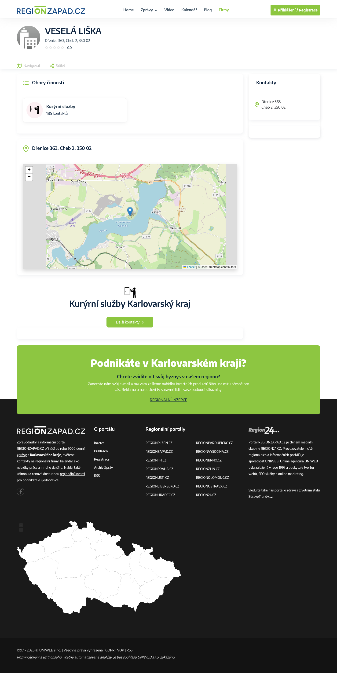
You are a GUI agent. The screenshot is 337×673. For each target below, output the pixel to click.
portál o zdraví (285, 490)
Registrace (308, 10)
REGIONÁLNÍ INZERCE (168, 400)
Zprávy (149, 9)
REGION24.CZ (206, 495)
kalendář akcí (70, 461)
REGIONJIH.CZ (156, 460)
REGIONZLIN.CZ (208, 469)
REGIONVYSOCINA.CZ (212, 452)
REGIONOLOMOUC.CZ (212, 478)
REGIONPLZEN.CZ (159, 443)
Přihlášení (101, 451)
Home (128, 9)
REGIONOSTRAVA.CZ (211, 486)
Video (169, 9)
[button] (130, 211)
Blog (208, 9)
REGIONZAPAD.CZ (159, 452)
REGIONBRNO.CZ (209, 460)
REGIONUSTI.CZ (157, 478)
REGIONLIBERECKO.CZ (162, 486)
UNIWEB (271, 461)
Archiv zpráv (103, 467)
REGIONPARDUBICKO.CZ (214, 443)
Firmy (224, 9)
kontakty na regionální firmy (38, 461)
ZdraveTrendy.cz (261, 496)
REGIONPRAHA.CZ (159, 469)
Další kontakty (130, 322)
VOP (120, 650)
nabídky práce (27, 467)
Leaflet (189, 267)
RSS (97, 476)
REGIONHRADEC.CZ (160, 495)
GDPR (110, 650)
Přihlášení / (285, 10)
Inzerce (99, 443)
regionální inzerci (72, 474)
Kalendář (189, 9)
